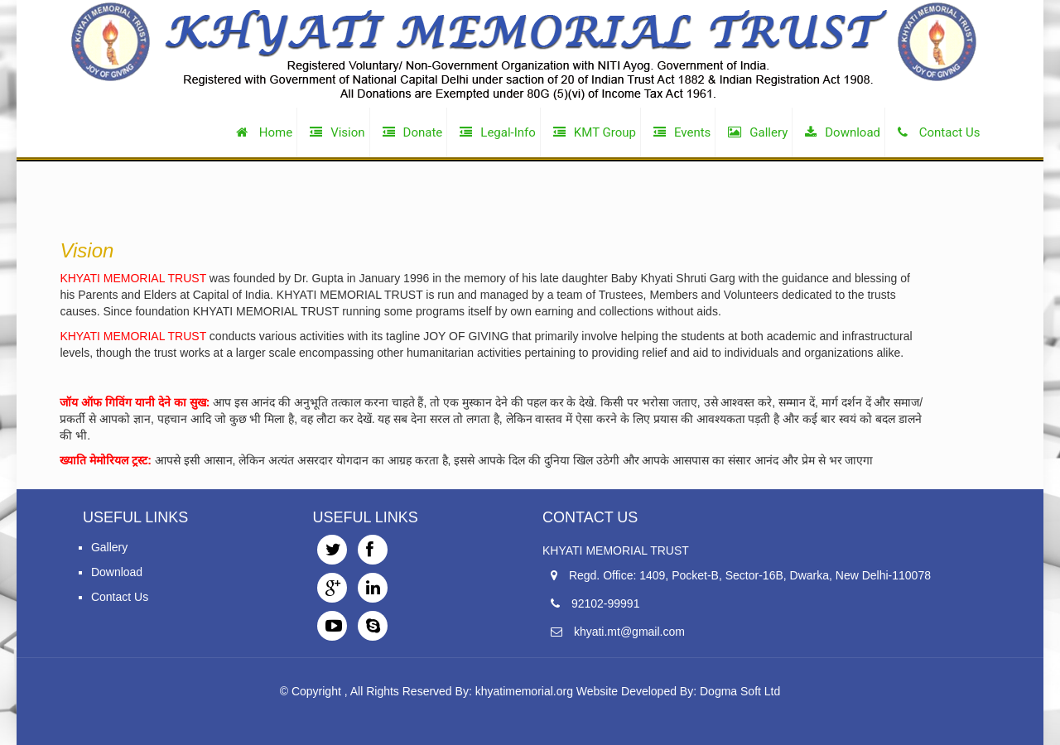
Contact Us (119, 596)
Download (116, 572)
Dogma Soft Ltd (740, 691)
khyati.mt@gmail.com (629, 631)
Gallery (109, 547)
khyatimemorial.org (524, 691)
